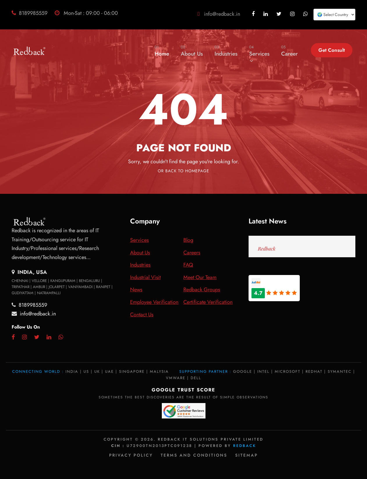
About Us (192, 51)
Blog (188, 240)
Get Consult (331, 50)
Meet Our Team (200, 277)
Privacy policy (131, 455)
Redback (267, 248)
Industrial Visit (145, 277)
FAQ (188, 265)
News (136, 289)
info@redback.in (222, 14)
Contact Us (141, 314)
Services (259, 53)
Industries (225, 51)
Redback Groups (201, 289)
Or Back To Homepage (183, 171)
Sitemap (246, 455)
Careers (191, 252)
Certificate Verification (208, 302)
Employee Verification (154, 302)
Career (289, 51)
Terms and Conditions (194, 455)
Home (162, 51)
